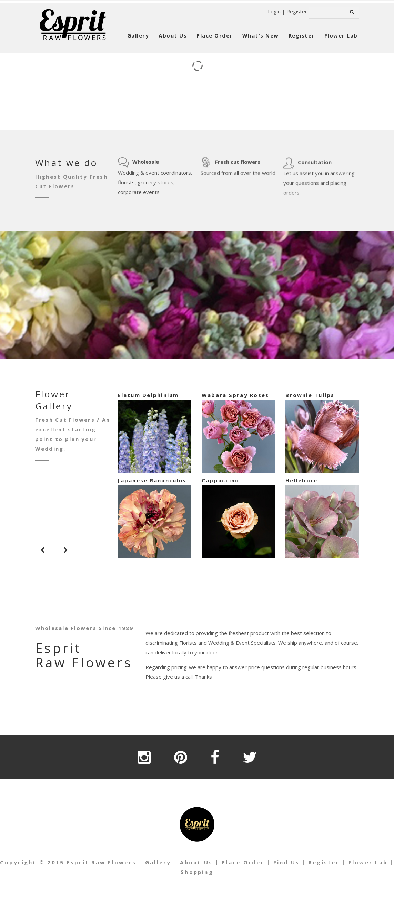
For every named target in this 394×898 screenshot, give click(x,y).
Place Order (214, 35)
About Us (173, 35)
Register (296, 11)
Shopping (200, 871)
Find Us (289, 862)
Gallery (138, 35)
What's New (260, 35)
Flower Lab (341, 35)
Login (274, 11)
